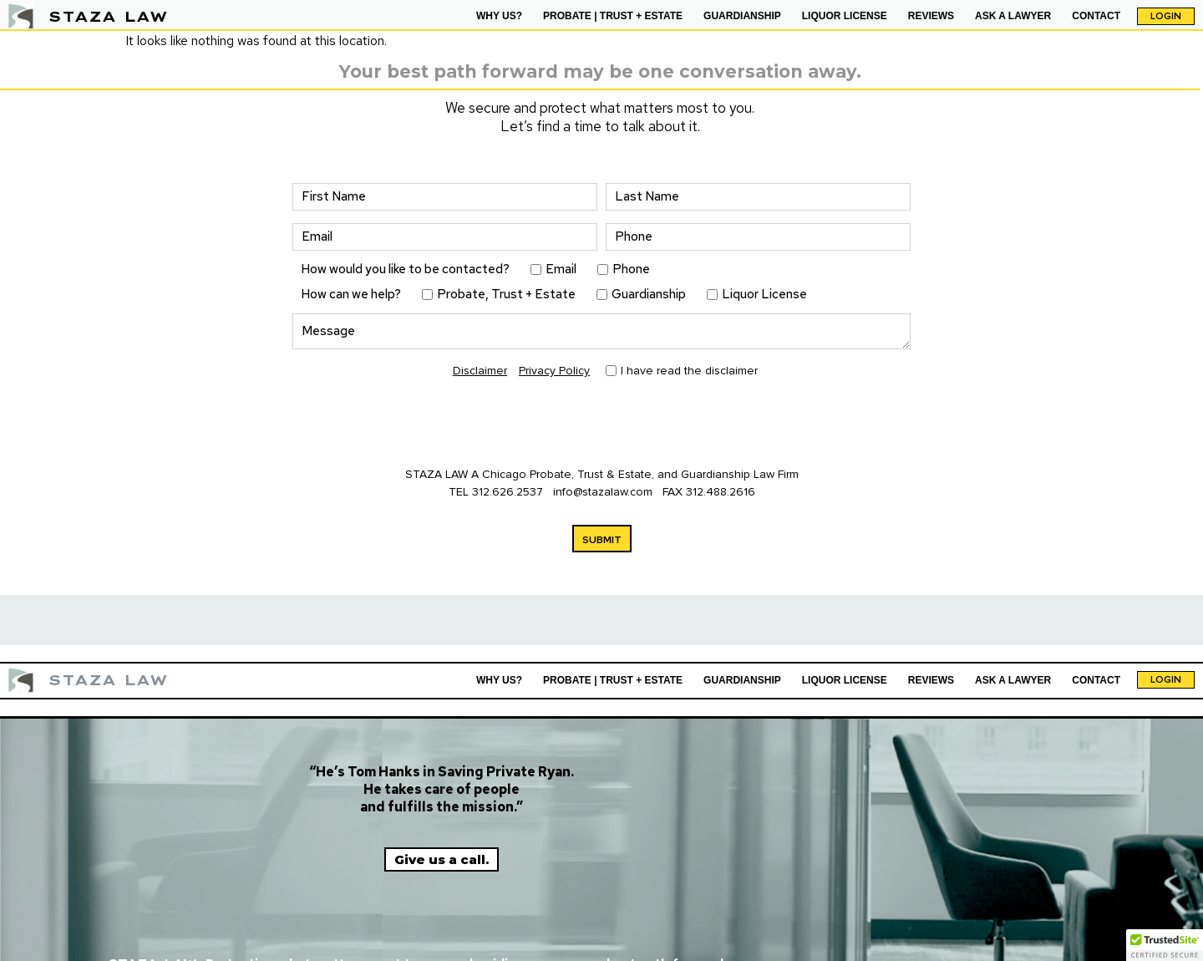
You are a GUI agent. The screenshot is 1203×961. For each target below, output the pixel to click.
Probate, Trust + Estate (506, 294)
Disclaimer (480, 371)
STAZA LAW (108, 16)
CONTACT (1096, 16)
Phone (631, 269)
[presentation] (419, 424)
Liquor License (764, 294)
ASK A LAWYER (1013, 16)
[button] (1164, 945)
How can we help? (351, 294)
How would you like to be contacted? (405, 269)
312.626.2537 (507, 492)
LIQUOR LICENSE (844, 16)
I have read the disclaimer (689, 371)
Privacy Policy (554, 371)
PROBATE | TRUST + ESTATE (613, 16)
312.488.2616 (720, 492)
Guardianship (649, 294)
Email (561, 269)
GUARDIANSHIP (742, 16)
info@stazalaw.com (604, 492)
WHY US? (499, 16)
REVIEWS (931, 16)
